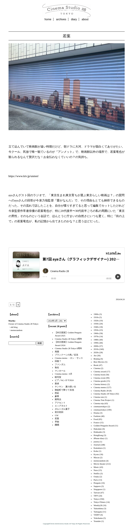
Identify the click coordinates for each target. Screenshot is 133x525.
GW (56, 415)
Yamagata (98, 512)
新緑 (57, 383)
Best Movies (99, 362)
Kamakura (98, 448)
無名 (57, 367)
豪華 (57, 396)
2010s (96, 349)
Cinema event (99, 378)
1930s (96, 323)
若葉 (66, 36)
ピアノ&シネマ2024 (64, 380)
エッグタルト (61, 406)
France (96, 422)
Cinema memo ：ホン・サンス (69, 358)
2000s (96, 346)
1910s (96, 317)
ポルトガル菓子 (62, 409)
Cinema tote (99, 397)
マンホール (60, 371)
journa (96, 441)
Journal (97, 445)
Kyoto (96, 454)
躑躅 (57, 425)
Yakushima (98, 508)
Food (96, 419)
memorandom (99, 461)
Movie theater (99, 464)
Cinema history (100, 384)
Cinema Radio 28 (101, 390)
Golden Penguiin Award (104, 425)
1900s (96, 314)
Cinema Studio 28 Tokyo (104, 394)
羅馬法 (58, 399)
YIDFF (97, 515)
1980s (96, 339)
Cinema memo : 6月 (63, 374)
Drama (96, 413)
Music (96, 467)
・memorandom (15, 330)
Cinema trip (99, 403)
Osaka (96, 476)
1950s (96, 330)
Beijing (97, 359)
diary (74, 19)
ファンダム (60, 364)
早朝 (57, 422)
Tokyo (96, 499)
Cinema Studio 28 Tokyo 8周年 (68, 348)
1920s (96, 320)
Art (95, 355)
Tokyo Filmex (100, 502)
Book (96, 365)
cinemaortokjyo (100, 406)
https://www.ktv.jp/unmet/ (24, 176)
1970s (96, 336)
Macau (96, 457)
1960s (96, 333)
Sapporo (97, 486)
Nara (96, 470)
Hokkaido (98, 432)
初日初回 (59, 412)
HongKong (98, 435)
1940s (96, 327)
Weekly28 (98, 505)
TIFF (96, 495)
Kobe (96, 451)
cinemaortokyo (100, 410)
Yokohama (98, 518)
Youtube (97, 521)
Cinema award (100, 371)
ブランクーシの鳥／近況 (66, 355)
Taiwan (97, 492)
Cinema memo (100, 387)
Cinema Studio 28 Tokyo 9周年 (68, 339)
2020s (96, 352)
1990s (96, 343)
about (85, 19)
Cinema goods (100, 381)
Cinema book (99, 374)
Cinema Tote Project (102, 400)
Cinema (97, 368)
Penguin (97, 483)
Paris (96, 480)
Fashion (97, 416)
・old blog (13, 327)
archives (61, 19)
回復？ (58, 361)
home (48, 19)
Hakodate (98, 429)
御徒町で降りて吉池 (64, 390)
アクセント (60, 402)
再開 (57, 351)
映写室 (58, 377)
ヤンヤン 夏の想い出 (65, 386)
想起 (57, 393)
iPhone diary (99, 438)
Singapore (98, 489)
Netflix (97, 473)
